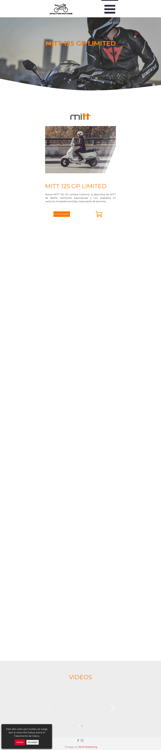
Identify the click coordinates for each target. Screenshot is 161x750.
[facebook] (78, 740)
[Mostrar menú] (109, 9)
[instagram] (82, 740)
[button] (80, 708)
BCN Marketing (88, 747)
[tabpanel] (80, 192)
